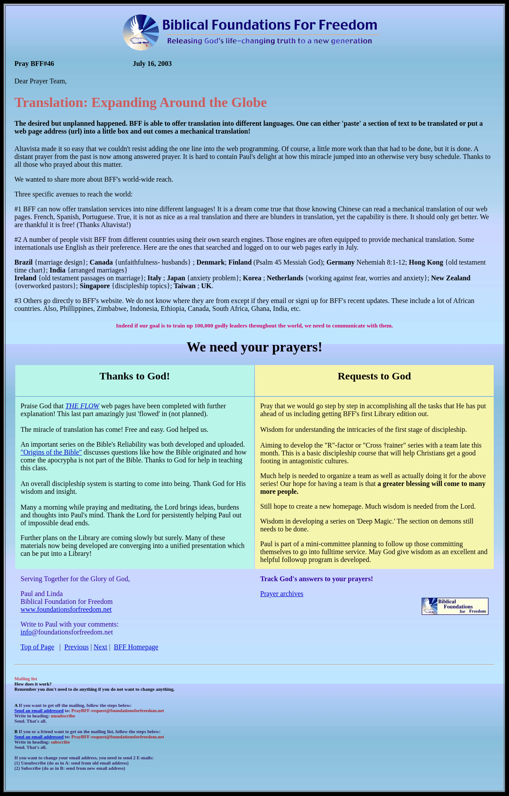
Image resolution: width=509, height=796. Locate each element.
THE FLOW (82, 406)
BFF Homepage (136, 647)
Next (100, 647)
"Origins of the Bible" (51, 452)
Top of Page (37, 647)
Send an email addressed (39, 710)
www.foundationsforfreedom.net (66, 609)
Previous (76, 647)
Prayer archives (281, 593)
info (26, 632)
